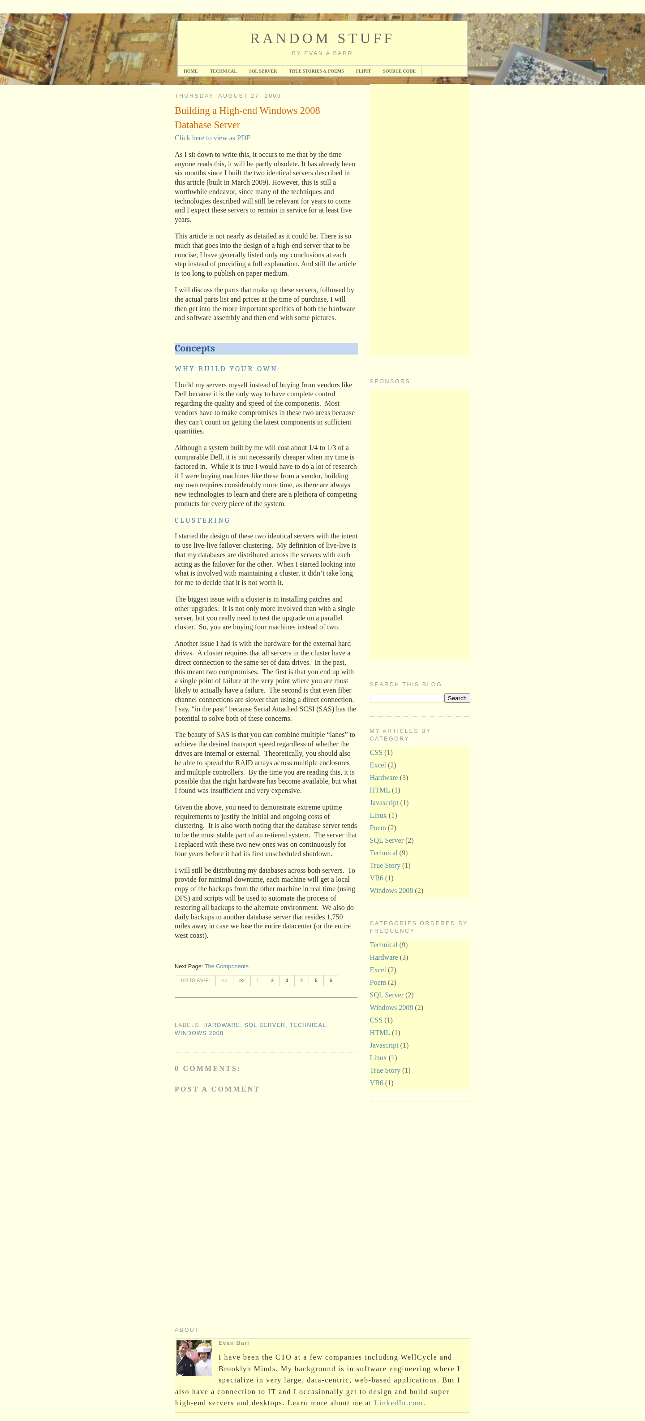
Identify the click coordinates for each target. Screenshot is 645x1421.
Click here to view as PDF (212, 138)
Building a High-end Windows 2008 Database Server (247, 117)
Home (191, 71)
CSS (376, 752)
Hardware (221, 1025)
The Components (227, 966)
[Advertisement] (406, 218)
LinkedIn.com (398, 1403)
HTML (380, 790)
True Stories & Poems (316, 71)
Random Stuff (322, 38)
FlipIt (363, 71)
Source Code (399, 71)
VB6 (376, 878)
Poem (378, 828)
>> (242, 980)
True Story (385, 865)
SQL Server (263, 71)
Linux (378, 815)
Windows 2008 (199, 1033)
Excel (378, 765)
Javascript (384, 802)
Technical (223, 71)
